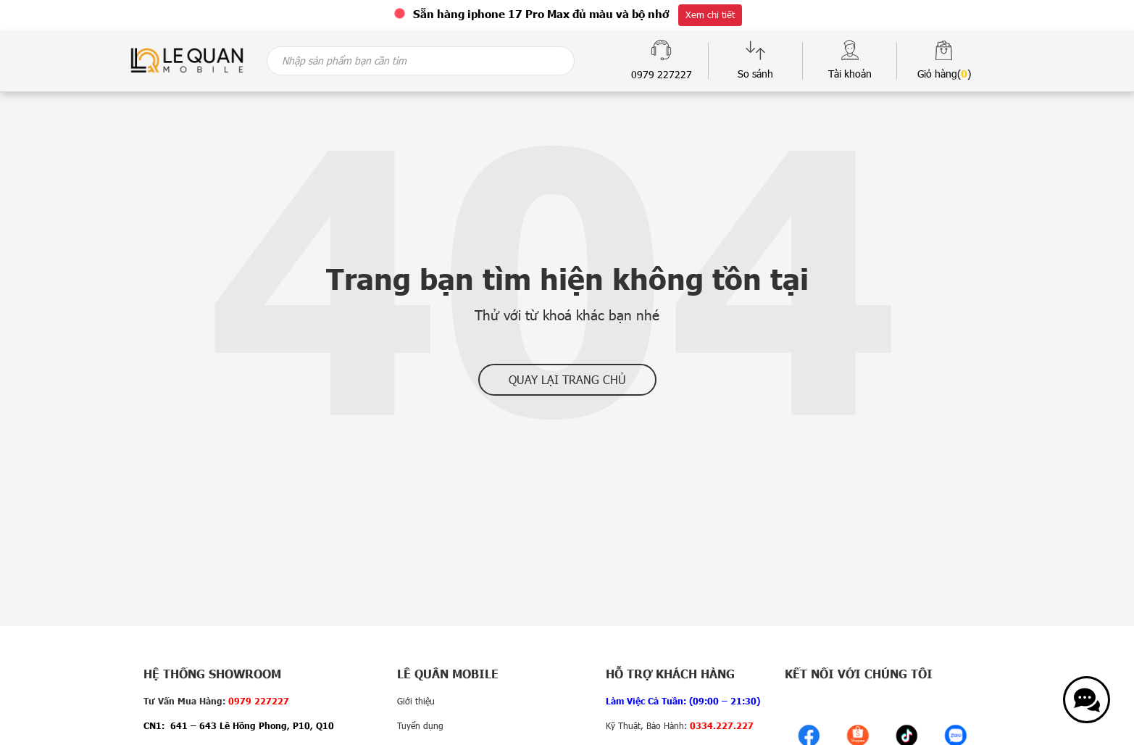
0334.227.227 (722, 725)
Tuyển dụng (420, 725)
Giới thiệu (416, 701)
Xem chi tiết (710, 14)
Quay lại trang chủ (567, 379)
